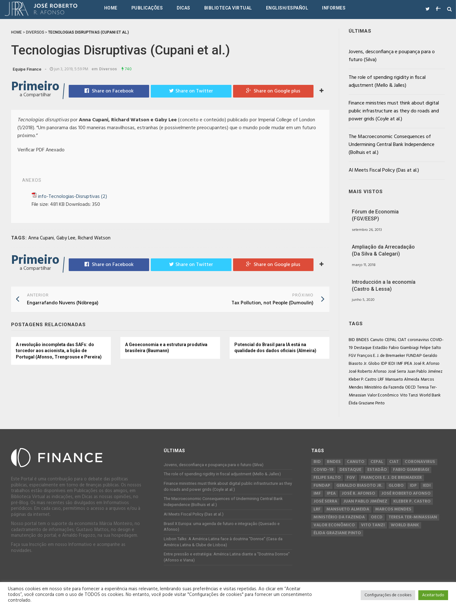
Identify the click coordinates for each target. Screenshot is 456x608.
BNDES (362, 340)
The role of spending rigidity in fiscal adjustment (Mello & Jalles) (387, 81)
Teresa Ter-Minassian (413, 517)
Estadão (380, 348)
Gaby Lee (65, 238)
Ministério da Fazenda (384, 387)
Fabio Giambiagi (404, 348)
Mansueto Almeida (402, 379)
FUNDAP (413, 355)
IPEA (408, 363)
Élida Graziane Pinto (367, 403)
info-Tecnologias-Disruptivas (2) (72, 197)
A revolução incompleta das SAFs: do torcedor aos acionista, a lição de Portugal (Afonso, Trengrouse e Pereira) (59, 350)
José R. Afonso (427, 363)
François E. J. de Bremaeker (381, 355)
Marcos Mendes (393, 509)
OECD (410, 387)
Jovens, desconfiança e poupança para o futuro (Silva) (392, 56)
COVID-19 (323, 470)
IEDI (391, 363)
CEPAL (390, 340)
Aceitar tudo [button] (433, 595)
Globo (374, 363)
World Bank (429, 395)
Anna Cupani (41, 238)
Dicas (183, 7)
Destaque (362, 348)
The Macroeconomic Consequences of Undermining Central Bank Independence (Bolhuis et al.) (391, 145)
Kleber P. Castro (363, 379)
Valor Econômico (383, 395)
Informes (333, 7)
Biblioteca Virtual (228, 7)
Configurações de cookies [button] (387, 595)
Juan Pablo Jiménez (424, 371)
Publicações (147, 7)
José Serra (397, 371)
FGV (352, 355)
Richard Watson (94, 238)
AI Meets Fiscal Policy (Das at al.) (384, 170)
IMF (399, 363)
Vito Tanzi (409, 395)
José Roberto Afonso (368, 371)
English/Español (287, 7)
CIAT (402, 340)
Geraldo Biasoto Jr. (359, 486)
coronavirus (418, 340)
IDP (384, 363)
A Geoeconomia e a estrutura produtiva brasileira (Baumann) (166, 347)
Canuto (376, 340)
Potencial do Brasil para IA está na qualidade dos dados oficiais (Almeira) (275, 347)
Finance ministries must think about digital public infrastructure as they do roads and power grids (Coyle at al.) (394, 111)
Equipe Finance (27, 69)
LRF (381, 379)
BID (352, 340)
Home (110, 7)
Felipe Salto (430, 348)
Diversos (108, 68)
